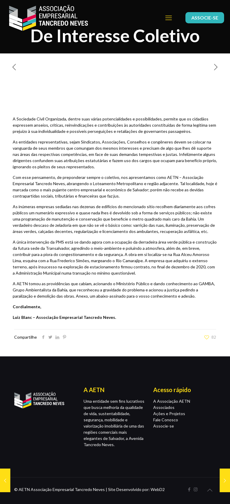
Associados (163, 407)
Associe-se (163, 425)
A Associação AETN (171, 401)
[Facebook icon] (189, 489)
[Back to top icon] (210, 490)
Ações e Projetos (169, 413)
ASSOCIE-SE (204, 17)
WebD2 (158, 489)
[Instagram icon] (195, 489)
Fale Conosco (165, 419)
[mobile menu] (169, 18)
